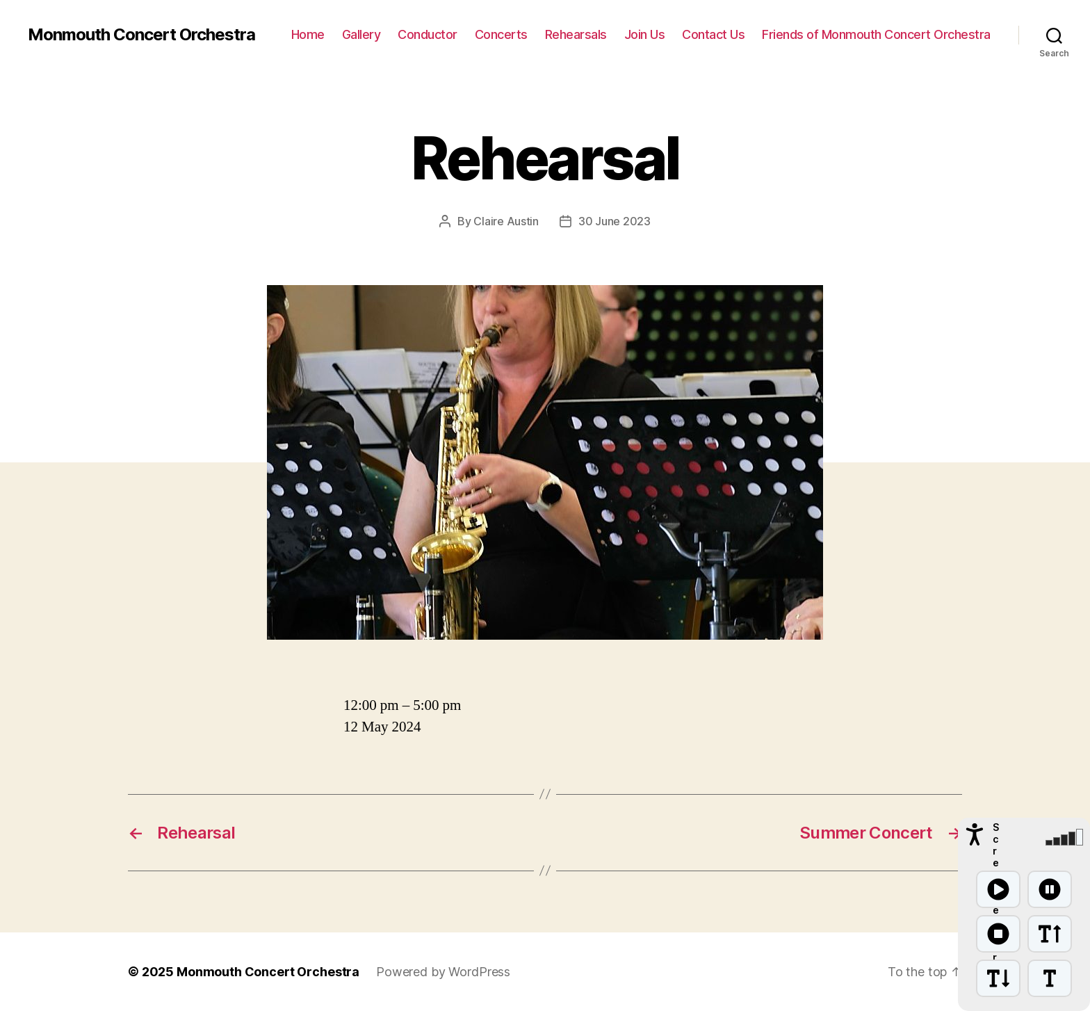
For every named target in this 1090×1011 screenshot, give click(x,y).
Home (308, 34)
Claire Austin (506, 221)
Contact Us (713, 34)
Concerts (501, 34)
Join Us (644, 34)
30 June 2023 (614, 221)
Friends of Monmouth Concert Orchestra (876, 34)
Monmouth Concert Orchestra (141, 34)
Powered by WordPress (443, 971)
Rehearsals (576, 34)
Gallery (361, 34)
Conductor (427, 34)
